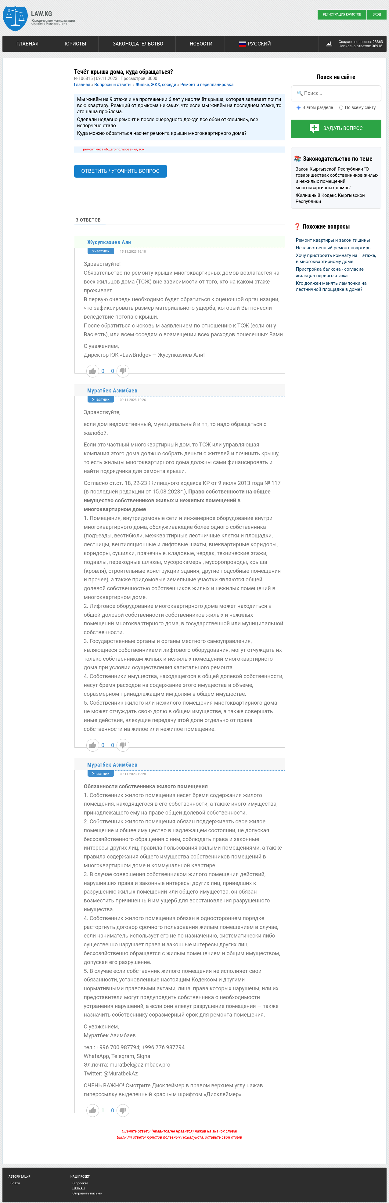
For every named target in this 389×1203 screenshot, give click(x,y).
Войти (15, 1183)
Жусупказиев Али (109, 242)
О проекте (80, 1183)
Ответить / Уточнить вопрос (120, 171)
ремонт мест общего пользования (110, 149)
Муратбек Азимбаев (112, 390)
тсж (142, 149)
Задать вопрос (343, 128)
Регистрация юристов (342, 14)
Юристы (75, 44)
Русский (255, 44)
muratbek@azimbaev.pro (140, 1064)
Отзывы (78, 1188)
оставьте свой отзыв (223, 1137)
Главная (27, 44)
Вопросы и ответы (112, 84)
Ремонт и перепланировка (206, 84)
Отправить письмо (87, 1193)
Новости (201, 44)
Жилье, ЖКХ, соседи (155, 84)
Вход (377, 14)
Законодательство (138, 44)
